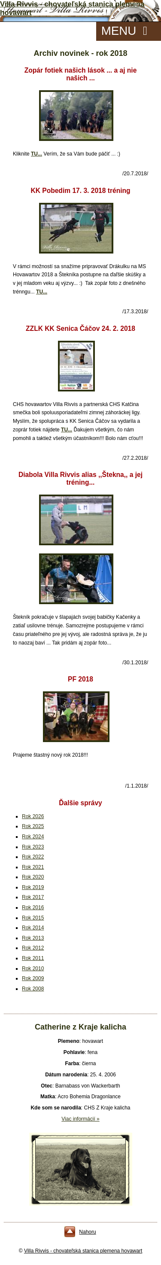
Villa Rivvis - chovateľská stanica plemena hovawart (83, 1251)
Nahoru (87, 1232)
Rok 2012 (33, 948)
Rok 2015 (33, 918)
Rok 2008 (33, 989)
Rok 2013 (33, 938)
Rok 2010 (33, 969)
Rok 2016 (33, 907)
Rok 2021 (33, 867)
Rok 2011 (33, 958)
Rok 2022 (33, 857)
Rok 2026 (33, 816)
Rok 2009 (33, 978)
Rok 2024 (33, 837)
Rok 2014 (33, 928)
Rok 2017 (33, 897)
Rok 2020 (33, 877)
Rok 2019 (33, 887)
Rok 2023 (33, 847)
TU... (36, 154)
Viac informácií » (80, 1119)
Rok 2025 (33, 826)
